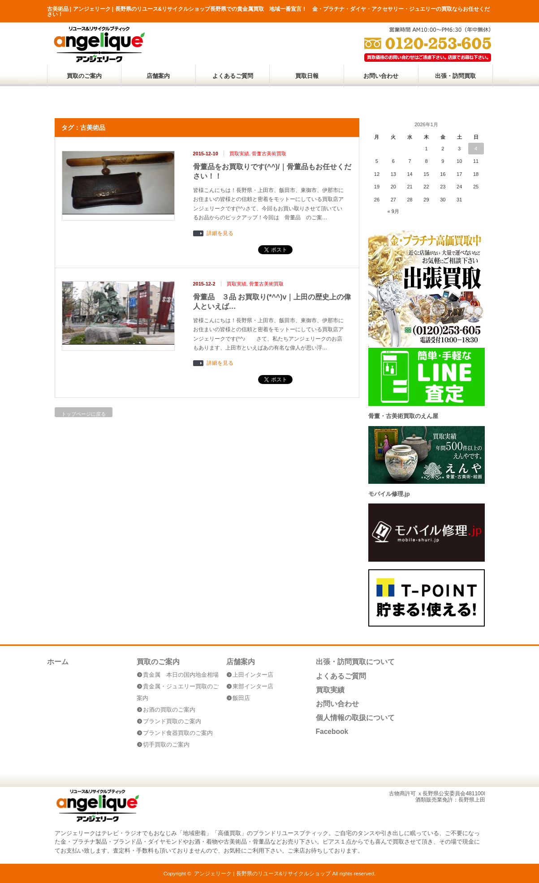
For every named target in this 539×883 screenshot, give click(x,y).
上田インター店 (253, 674)
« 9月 (393, 211)
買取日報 (307, 76)
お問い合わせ (380, 76)
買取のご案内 (84, 76)
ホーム (58, 661)
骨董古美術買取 (269, 153)
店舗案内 (158, 76)
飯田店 (241, 698)
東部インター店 (253, 686)
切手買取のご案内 (166, 744)
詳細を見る (220, 233)
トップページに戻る (83, 414)
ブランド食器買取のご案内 (178, 732)
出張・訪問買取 (455, 76)
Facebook (332, 731)
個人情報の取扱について (355, 717)
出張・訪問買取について (355, 661)
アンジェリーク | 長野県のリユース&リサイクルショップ (262, 873)
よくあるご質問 (232, 76)
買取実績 (239, 153)
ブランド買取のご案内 (172, 721)
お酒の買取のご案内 (169, 709)
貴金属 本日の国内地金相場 (181, 674)
